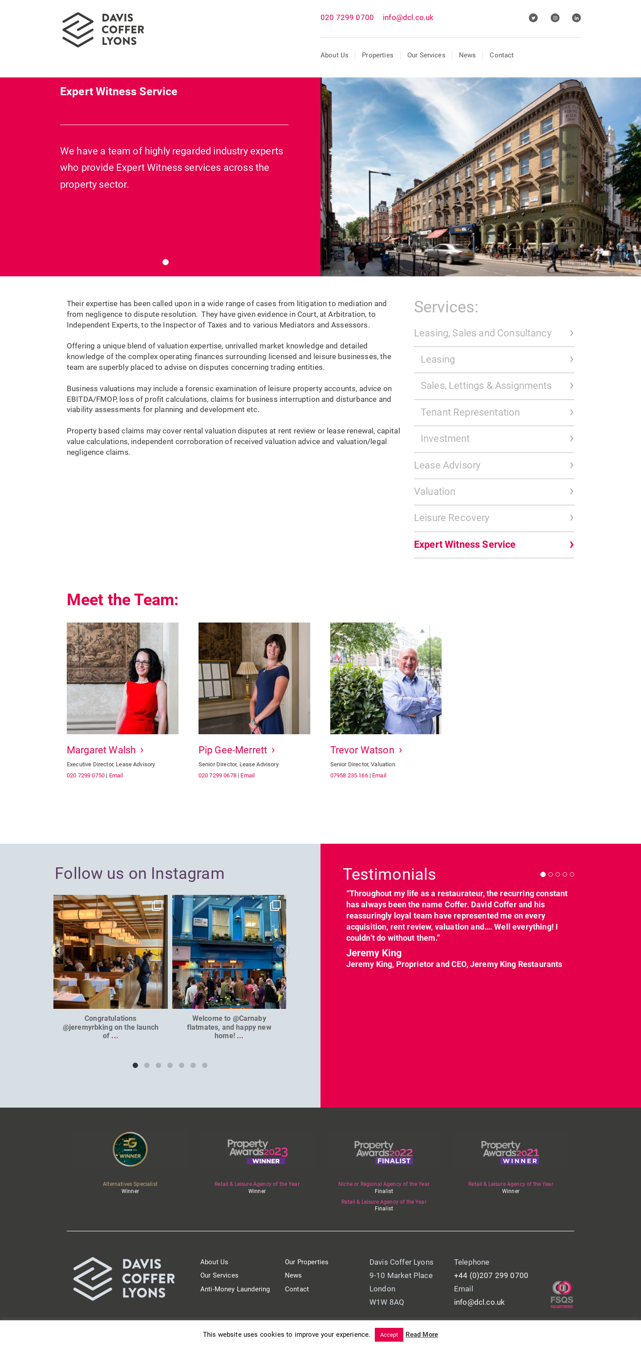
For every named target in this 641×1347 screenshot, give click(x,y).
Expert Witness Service (465, 544)
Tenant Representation (470, 412)
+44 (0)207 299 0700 (491, 1275)
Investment (445, 438)
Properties (378, 55)
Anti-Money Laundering (235, 1289)
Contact (502, 55)
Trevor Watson (362, 750)
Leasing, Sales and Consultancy (483, 333)
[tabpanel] (320, 169)
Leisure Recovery (452, 517)
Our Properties (307, 1262)
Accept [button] (389, 1334)
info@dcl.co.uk (408, 17)
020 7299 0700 (347, 17)
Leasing (438, 359)
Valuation (434, 491)
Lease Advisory (447, 465)
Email (116, 775)
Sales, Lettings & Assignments (486, 385)
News (467, 55)
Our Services (426, 55)
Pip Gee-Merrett (233, 750)
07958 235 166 (349, 775)
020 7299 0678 (217, 775)
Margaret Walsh (101, 750)
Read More (422, 1335)
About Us (334, 55)
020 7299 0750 (86, 775)
